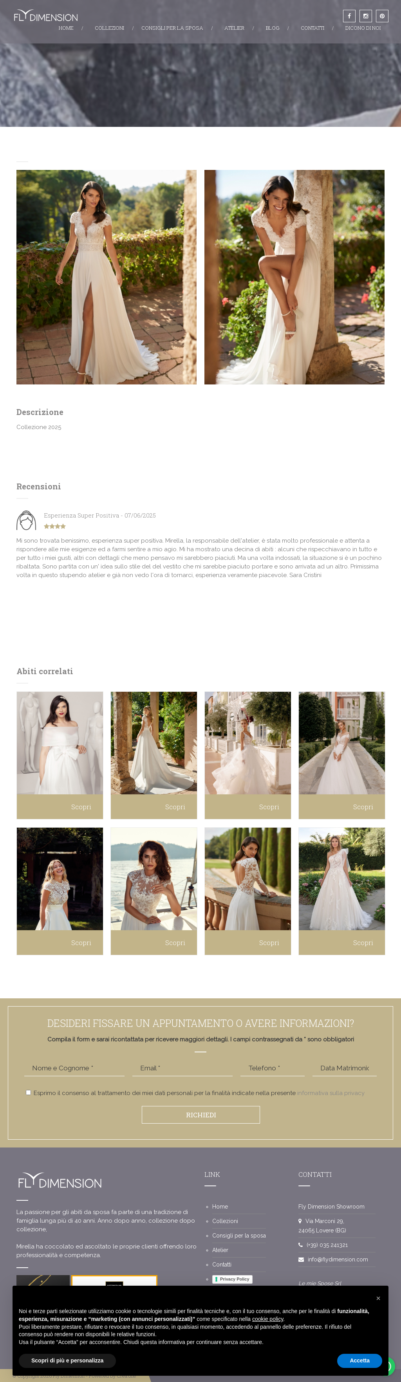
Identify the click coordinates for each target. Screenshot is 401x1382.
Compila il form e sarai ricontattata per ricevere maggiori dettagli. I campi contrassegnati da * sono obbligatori (200, 1039)
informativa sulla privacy (331, 1093)
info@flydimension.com (338, 1259)
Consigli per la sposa (239, 1235)
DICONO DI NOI (363, 27)
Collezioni (225, 1221)
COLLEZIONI (109, 27)
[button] (378, 1298)
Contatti (221, 1264)
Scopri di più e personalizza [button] (67, 1360)
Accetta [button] (360, 1360)
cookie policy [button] (267, 1319)
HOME (66, 27)
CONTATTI (312, 27)
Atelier (220, 1250)
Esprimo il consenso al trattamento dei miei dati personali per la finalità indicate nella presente (195, 1093)
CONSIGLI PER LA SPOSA (172, 27)
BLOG (273, 27)
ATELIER (234, 27)
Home (220, 1206)
